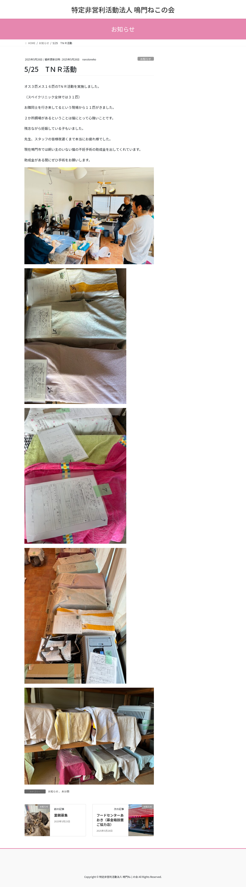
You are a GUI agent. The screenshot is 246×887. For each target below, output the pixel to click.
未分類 (65, 791)
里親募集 (61, 815)
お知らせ (145, 59)
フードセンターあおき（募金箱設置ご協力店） (110, 820)
